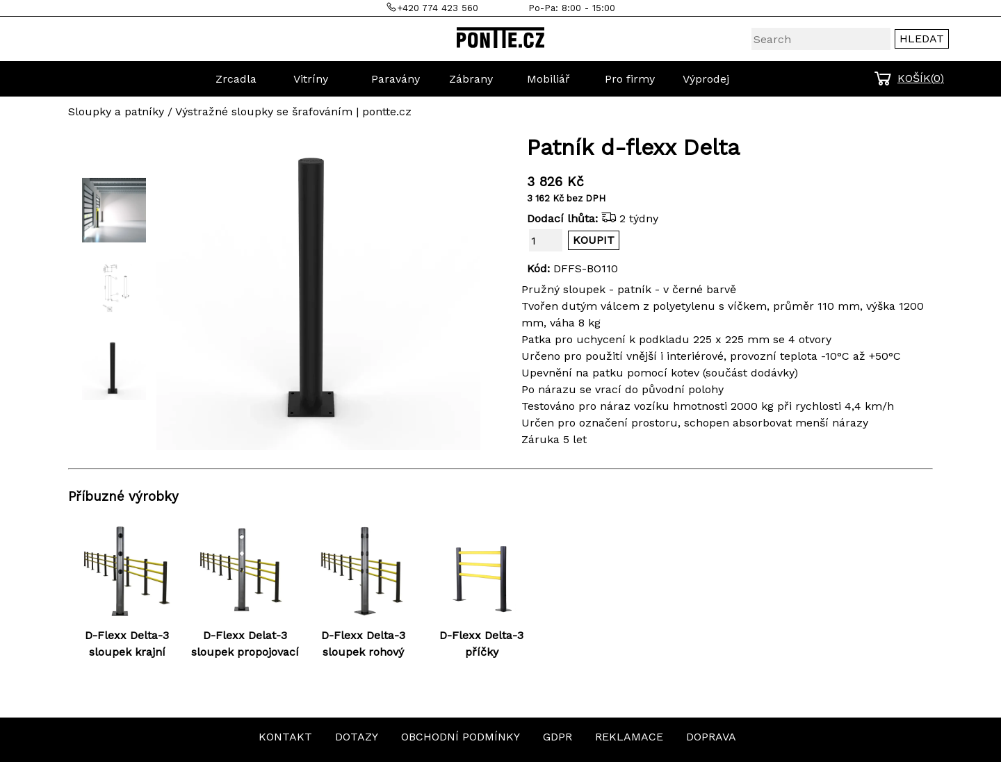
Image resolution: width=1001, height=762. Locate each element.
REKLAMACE (629, 736)
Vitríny (310, 78)
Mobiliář (548, 78)
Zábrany (471, 78)
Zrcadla (236, 78)
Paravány (395, 78)
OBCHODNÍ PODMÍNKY (460, 736)
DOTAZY (356, 736)
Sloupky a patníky (116, 111)
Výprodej (706, 78)
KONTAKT (285, 736)
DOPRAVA (711, 736)
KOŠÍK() (920, 78)
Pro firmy (630, 78)
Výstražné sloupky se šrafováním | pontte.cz (293, 111)
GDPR (557, 736)
